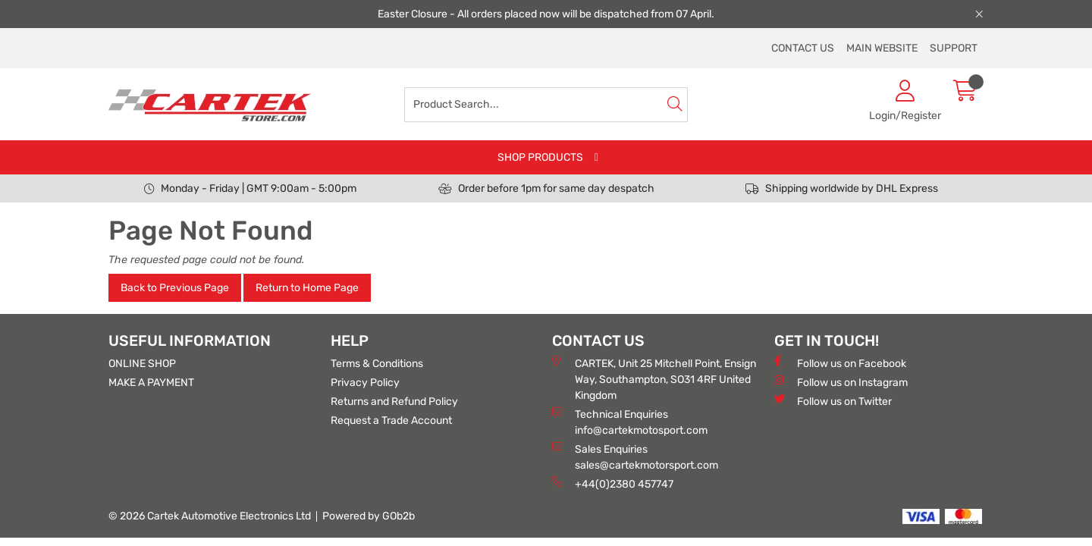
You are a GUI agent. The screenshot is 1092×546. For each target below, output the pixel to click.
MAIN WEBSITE (882, 48)
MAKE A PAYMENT (151, 382)
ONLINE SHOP (142, 363)
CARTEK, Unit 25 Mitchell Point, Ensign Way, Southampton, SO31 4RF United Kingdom (654, 379)
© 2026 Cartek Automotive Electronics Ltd (209, 516)
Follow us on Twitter (833, 401)
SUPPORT (953, 48)
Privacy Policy (365, 382)
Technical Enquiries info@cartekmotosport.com (630, 421)
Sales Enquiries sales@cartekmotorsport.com (635, 456)
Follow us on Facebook (840, 363)
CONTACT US (802, 48)
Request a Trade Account (391, 420)
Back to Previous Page (175, 287)
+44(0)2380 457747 (612, 483)
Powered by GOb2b (368, 516)
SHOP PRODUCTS (540, 157)
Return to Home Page (307, 287)
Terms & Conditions (377, 363)
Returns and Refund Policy (394, 401)
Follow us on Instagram (841, 382)
